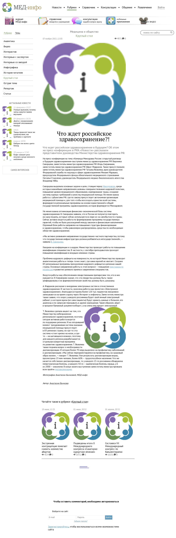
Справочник (88, 7)
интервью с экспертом (16, 57)
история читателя (13, 72)
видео (7, 46)
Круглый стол (79, 401)
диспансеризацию (63, 369)
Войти (161, 7)
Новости (56, 7)
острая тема (10, 83)
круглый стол (11, 77)
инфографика (11, 67)
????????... (84, 467)
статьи (7, 93)
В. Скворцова (57, 241)
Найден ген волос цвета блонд (24, 143)
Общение (127, 7)
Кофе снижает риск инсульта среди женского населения (24, 155)
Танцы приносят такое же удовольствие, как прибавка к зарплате (24, 133)
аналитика (9, 41)
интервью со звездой (15, 62)
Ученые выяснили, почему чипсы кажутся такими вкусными (25, 111)
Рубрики (72, 7)
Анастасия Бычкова (59, 383)
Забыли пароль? (80, 521)
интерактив (10, 51)
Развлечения (145, 7)
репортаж (9, 88)
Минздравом (109, 186)
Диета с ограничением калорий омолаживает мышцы (23, 122)
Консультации (108, 7)
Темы (17, 33)
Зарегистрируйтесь (58, 526)
